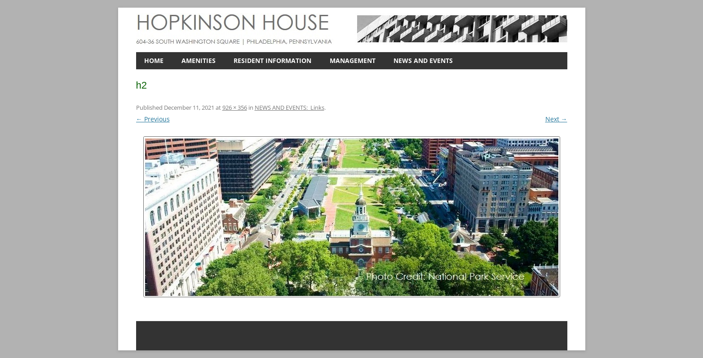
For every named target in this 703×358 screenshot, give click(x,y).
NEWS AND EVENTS (423, 60)
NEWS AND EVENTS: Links (289, 107)
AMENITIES (198, 60)
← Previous (153, 119)
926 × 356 (234, 107)
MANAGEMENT (353, 60)
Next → (556, 119)
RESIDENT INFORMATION (272, 60)
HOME (154, 60)
